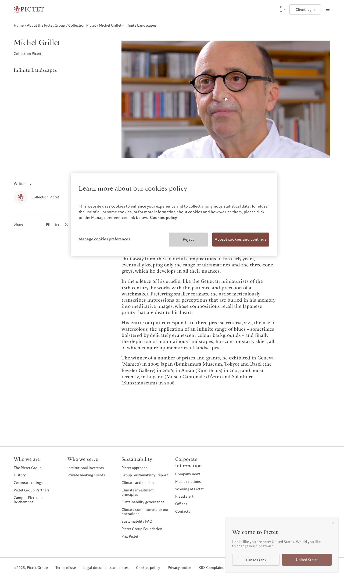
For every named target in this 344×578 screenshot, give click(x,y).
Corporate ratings (28, 482)
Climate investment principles (137, 492)
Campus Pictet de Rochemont (28, 499)
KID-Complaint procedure (220, 568)
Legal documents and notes (105, 568)
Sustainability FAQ (136, 521)
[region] (174, 214)
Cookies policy (148, 568)
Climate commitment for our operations (145, 511)
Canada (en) (256, 560)
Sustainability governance (142, 501)
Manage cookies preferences (104, 239)
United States (307, 559)
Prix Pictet (129, 536)
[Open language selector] (282, 9)
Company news (187, 474)
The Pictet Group (28, 467)
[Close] (333, 523)
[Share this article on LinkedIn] (57, 224)
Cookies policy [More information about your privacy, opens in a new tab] (163, 217)
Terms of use (65, 568)
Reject (188, 239)
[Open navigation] (327, 9)
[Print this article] (47, 224)
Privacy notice (179, 568)
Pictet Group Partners (31, 490)
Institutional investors (85, 467)
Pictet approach (134, 467)
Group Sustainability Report (144, 475)
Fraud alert (184, 496)
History (20, 475)
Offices (181, 503)
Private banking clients (86, 475)
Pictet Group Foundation (141, 528)
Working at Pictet (189, 489)
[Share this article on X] (66, 224)
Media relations (188, 481)
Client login (305, 9)
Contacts (182, 511)
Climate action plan (137, 482)
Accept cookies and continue (241, 239)
